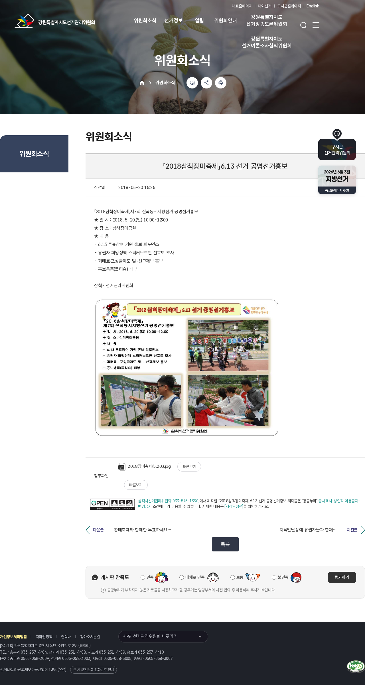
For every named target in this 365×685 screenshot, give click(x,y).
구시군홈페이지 (289, 6)
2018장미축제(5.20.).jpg (144, 467)
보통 (240, 577)
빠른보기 (189, 466)
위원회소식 (145, 20)
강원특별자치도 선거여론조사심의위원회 (266, 42)
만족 (150, 577)
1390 (53, 669)
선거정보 (173, 20)
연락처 (66, 636)
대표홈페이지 (242, 6)
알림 (199, 20)
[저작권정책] (233, 506)
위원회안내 (225, 20)
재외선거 (264, 6)
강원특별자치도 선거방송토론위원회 (266, 20)
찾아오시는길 (90, 636)
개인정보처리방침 (13, 636)
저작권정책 (44, 636)
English (313, 6)
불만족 (283, 577)
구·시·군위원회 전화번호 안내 (93, 670)
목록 (225, 544)
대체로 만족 (194, 577)
